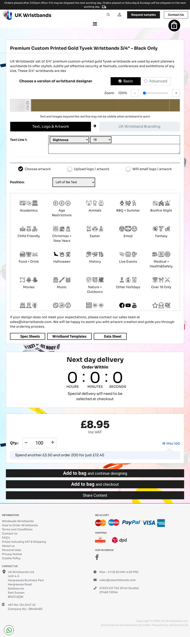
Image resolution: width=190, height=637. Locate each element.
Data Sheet (112, 336)
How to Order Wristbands (20, 525)
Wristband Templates (69, 336)
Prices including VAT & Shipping (24, 542)
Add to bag (95, 473)
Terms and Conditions (17, 529)
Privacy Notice (12, 554)
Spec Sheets (30, 336)
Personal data (11, 550)
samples (143, 14)
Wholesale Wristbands (18, 521)
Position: (17, 182)
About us (8, 546)
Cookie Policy (11, 558)
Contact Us (9, 533)
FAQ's (6, 537)
